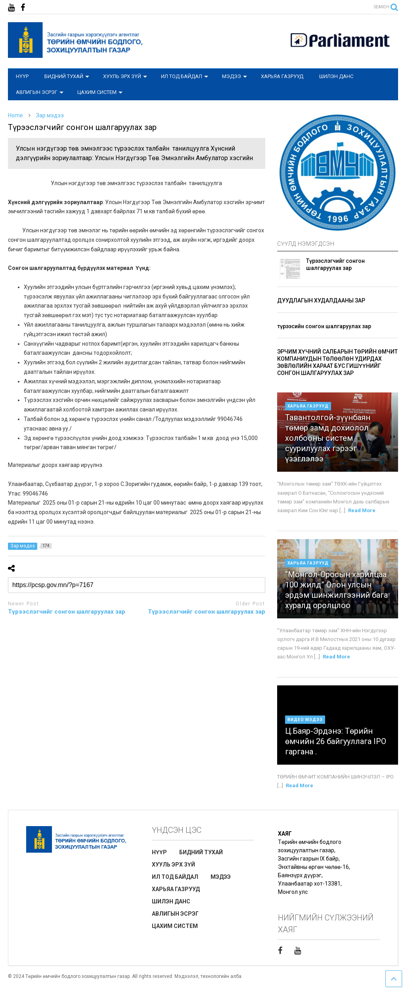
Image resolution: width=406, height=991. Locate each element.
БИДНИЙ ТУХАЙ (66, 76)
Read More (361, 510)
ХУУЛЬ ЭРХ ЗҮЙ (125, 76)
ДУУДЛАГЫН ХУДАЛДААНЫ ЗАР (321, 300)
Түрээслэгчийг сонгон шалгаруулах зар (66, 611)
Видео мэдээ (305, 719)
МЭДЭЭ (234, 76)
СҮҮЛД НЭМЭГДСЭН (306, 244)
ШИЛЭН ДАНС (336, 76)
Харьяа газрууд (308, 406)
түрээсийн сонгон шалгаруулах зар (324, 326)
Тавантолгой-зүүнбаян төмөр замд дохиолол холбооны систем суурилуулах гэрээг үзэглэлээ (327, 438)
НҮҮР (22, 76)
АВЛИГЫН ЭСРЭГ (39, 92)
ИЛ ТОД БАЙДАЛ (184, 76)
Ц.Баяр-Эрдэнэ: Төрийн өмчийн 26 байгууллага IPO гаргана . (335, 741)
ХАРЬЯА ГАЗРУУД (282, 76)
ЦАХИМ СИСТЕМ (100, 92)
